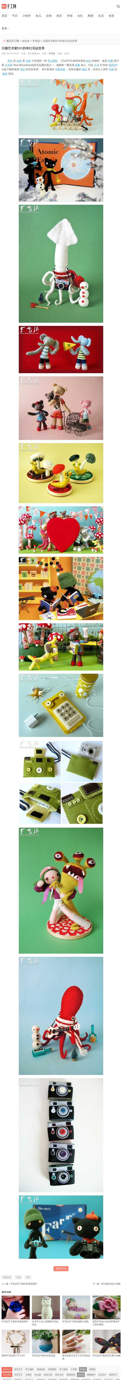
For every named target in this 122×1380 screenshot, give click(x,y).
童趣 (77, 65)
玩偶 (18, 1277)
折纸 (49, 15)
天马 (96, 65)
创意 (111, 15)
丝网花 (92, 1369)
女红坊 (26, 41)
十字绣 (74, 1369)
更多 (4, 28)
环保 (70, 15)
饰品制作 (41, 1369)
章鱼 (84, 69)
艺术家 (8, 65)
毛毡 (9, 60)
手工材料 (53, 60)
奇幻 (22, 69)
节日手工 (18, 1375)
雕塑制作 (91, 1375)
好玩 (88, 60)
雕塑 (90, 15)
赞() (61, 1268)
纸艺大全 (59, 1375)
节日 (15, 15)
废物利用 (71, 1375)
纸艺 (59, 15)
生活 (101, 15)
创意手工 (113, 1375)
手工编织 (29, 1369)
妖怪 (4, 73)
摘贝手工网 (12, 41)
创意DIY (113, 65)
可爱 (111, 69)
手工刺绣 (63, 1369)
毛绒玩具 (7, 1277)
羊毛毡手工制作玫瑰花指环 (23, 1284)
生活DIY (102, 1375)
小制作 (26, 15)
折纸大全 (48, 1375)
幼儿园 (38, 1375)
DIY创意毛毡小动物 (110, 1284)
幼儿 (38, 15)
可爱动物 (60, 69)
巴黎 (110, 60)
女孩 (28, 60)
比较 (19, 60)
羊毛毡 (36, 41)
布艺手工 (18, 1369)
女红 (80, 15)
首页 (4, 15)
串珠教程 (52, 1369)
